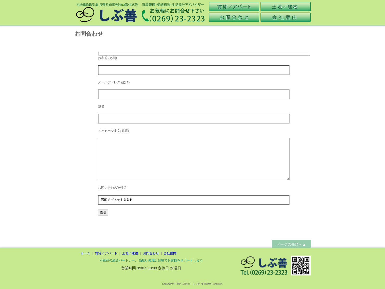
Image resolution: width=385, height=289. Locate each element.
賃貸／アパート (106, 253)
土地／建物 (130, 253)
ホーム (85, 253)
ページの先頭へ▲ (291, 244)
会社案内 (170, 253)
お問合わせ (151, 253)
